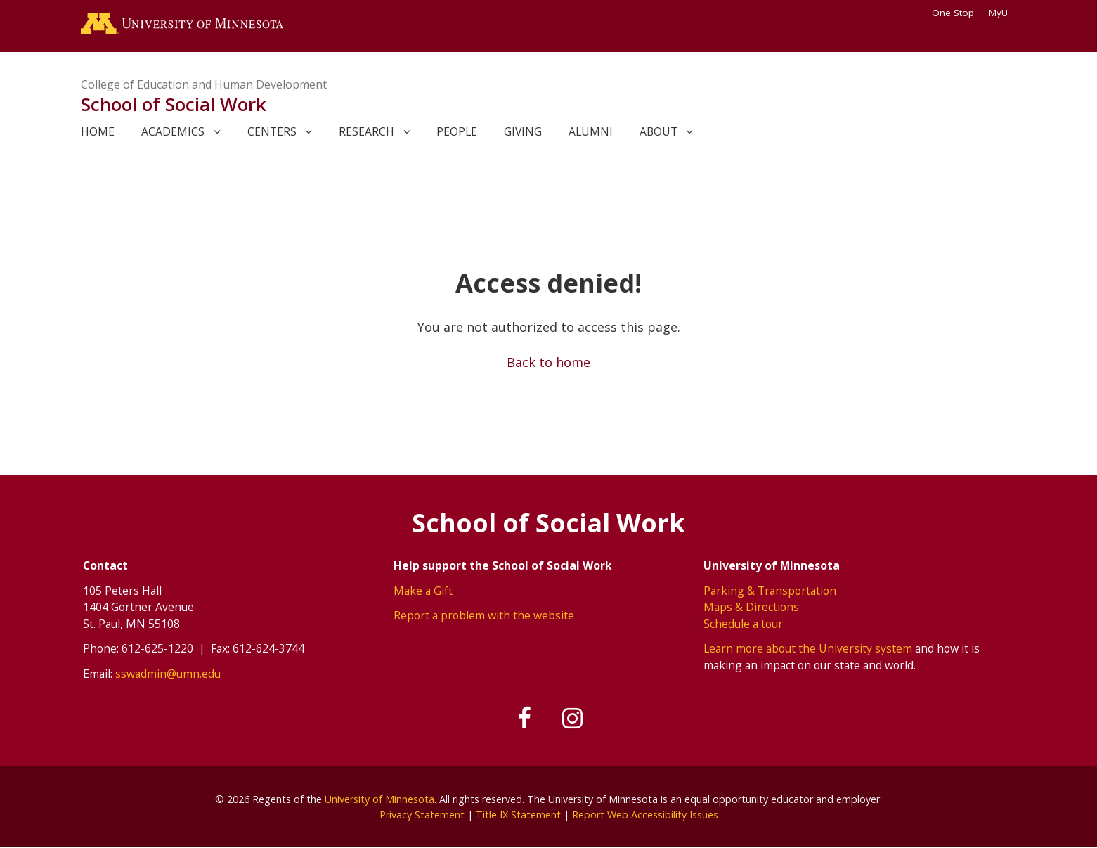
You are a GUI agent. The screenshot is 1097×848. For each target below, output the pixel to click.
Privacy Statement (422, 814)
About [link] (658, 131)
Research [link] (366, 131)
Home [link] (98, 131)
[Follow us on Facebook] (525, 719)
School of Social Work (173, 104)
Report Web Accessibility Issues (645, 814)
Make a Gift (423, 590)
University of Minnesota (379, 799)
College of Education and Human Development (204, 84)
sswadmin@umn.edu (168, 673)
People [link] (456, 131)
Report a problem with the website (484, 615)
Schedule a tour (743, 623)
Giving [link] (523, 131)
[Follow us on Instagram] (573, 719)
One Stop (953, 12)
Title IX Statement (518, 814)
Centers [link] (272, 131)
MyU (1003, 12)
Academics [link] (173, 131)
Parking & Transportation (769, 590)
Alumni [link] (591, 131)
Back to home (548, 362)
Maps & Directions (751, 607)
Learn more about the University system (807, 648)
